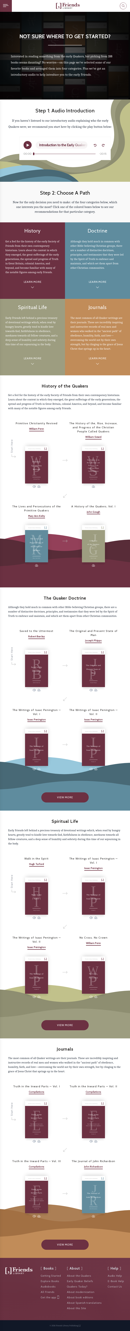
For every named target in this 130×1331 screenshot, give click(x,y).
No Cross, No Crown (93, 937)
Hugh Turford (36, 864)
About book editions (80, 1297)
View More (65, 797)
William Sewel (93, 436)
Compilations (36, 1091)
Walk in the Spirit (36, 858)
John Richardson (93, 1166)
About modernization (80, 1292)
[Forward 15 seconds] (103, 145)
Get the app (50, 1297)
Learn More (32, 281)
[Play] (28, 145)
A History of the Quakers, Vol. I (93, 506)
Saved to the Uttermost (36, 631)
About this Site (76, 1308)
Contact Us (115, 1286)
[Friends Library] (68, 6)
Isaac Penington (36, 719)
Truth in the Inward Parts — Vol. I (36, 1086)
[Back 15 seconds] (95, 145)
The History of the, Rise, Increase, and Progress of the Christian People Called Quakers (93, 427)
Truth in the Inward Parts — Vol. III (36, 1161)
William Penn (36, 428)
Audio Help (115, 1275)
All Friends (48, 1292)
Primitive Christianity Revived (37, 423)
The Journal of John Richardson (93, 1161)
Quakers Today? (77, 1286)
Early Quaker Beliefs (80, 1281)
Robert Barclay (36, 636)
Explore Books (50, 1281)
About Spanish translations (84, 1302)
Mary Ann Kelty (36, 516)
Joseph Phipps (93, 640)
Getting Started (51, 1275)
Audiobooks (48, 1286)
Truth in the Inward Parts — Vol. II (93, 1086)
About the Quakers (79, 1275)
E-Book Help (116, 1281)
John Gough (93, 511)
